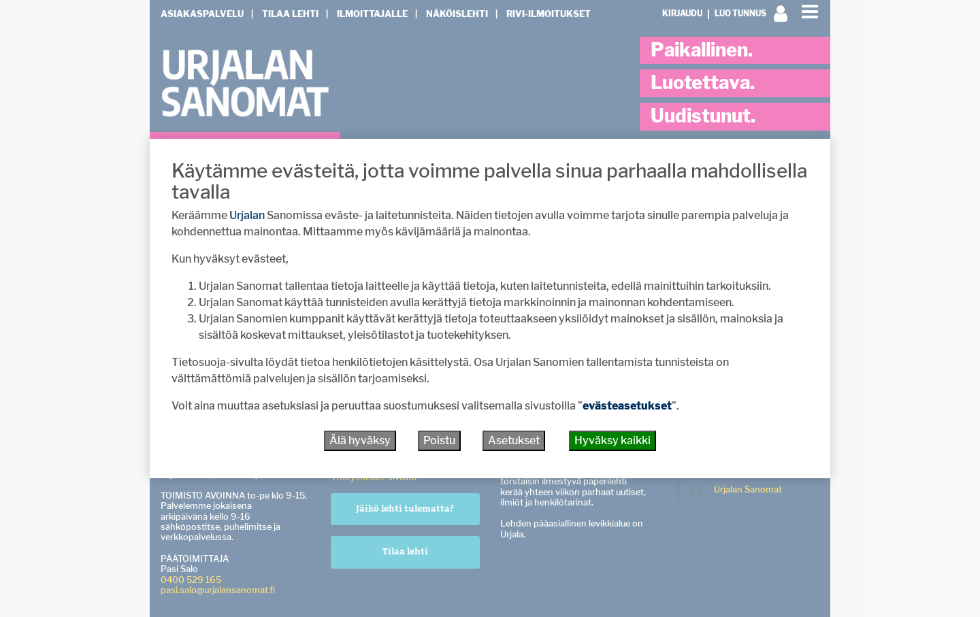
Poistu (439, 440)
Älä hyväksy (360, 440)
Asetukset (514, 440)
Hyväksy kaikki (612, 440)
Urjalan (247, 215)
